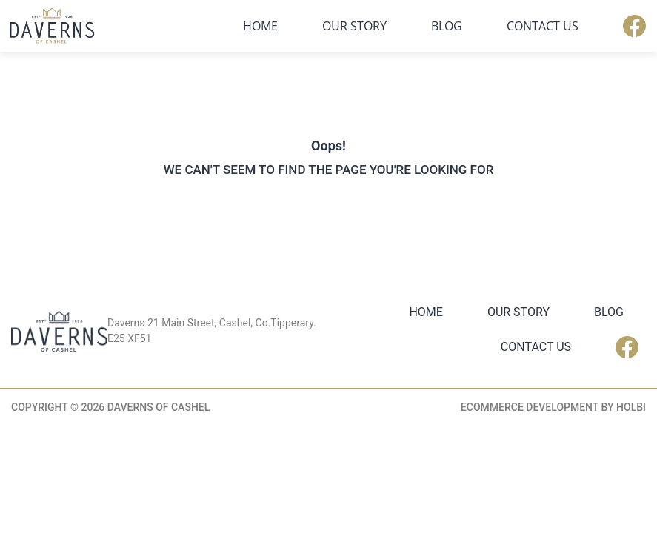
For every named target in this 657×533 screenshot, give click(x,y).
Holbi (631, 407)
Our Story (354, 26)
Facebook (634, 25)
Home (260, 26)
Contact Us (542, 26)
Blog (446, 26)
